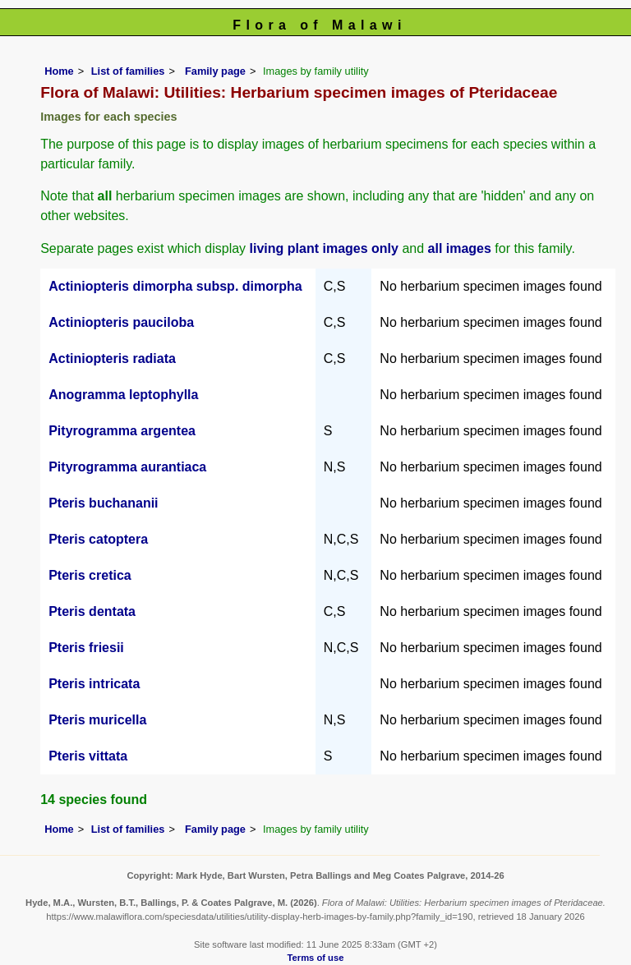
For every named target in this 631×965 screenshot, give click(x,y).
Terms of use (316, 958)
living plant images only (324, 248)
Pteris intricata (94, 684)
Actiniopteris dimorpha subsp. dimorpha (175, 286)
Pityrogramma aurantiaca (127, 467)
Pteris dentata (92, 611)
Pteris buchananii (103, 503)
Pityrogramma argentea (122, 431)
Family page (215, 71)
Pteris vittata (87, 756)
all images (459, 248)
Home (59, 71)
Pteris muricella (97, 720)
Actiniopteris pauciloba (121, 322)
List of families (128, 71)
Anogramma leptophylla (123, 395)
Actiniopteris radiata (112, 358)
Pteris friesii (86, 648)
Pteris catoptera (98, 539)
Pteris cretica (89, 575)
